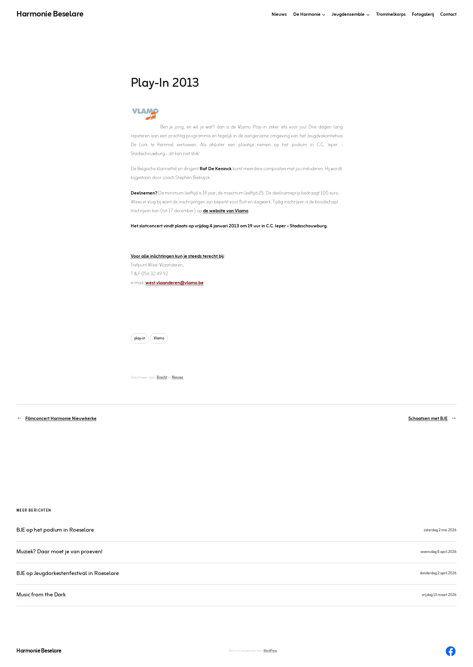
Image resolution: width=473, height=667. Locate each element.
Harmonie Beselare (49, 14)
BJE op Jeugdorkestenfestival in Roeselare (67, 574)
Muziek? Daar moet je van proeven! (59, 552)
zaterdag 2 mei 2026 (440, 530)
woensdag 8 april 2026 (438, 552)
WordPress (270, 651)
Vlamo (159, 338)
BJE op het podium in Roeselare (55, 530)
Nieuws (177, 377)
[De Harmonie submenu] (324, 14)
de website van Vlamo (225, 211)
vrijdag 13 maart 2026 (439, 595)
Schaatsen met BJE (428, 419)
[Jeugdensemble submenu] (368, 14)
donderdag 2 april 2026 (438, 573)
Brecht (162, 377)
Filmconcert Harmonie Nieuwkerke (61, 419)
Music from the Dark (41, 595)
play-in (139, 338)
